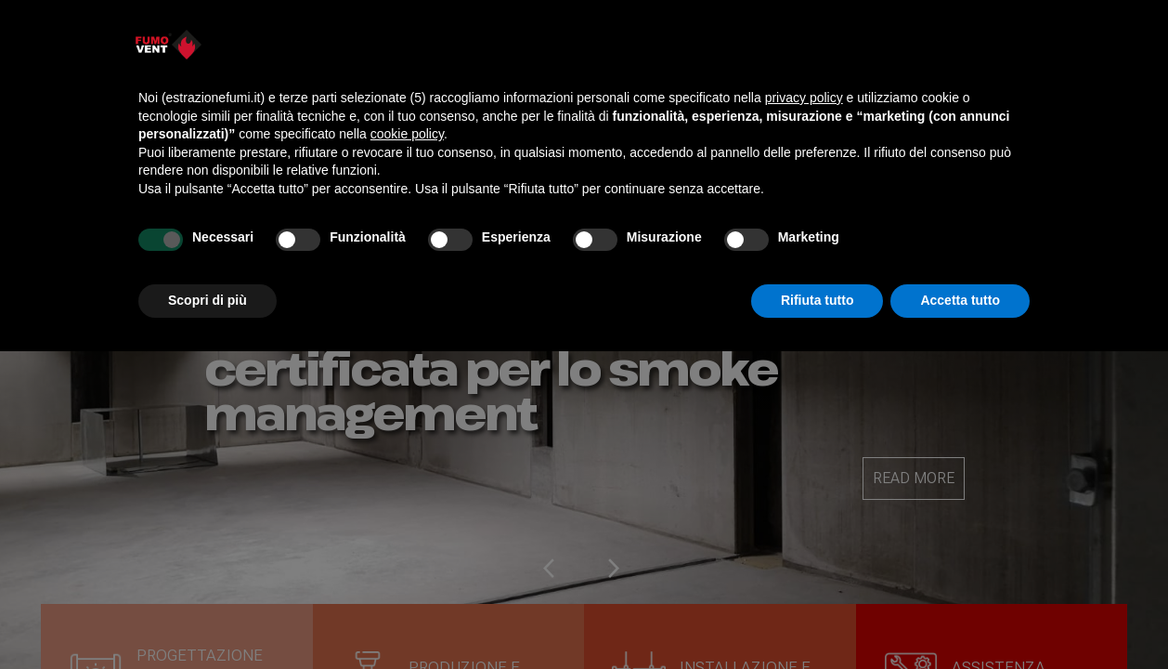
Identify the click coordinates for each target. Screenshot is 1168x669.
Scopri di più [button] (207, 300)
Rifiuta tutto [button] (817, 300)
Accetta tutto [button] (960, 300)
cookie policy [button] (407, 133)
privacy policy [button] (804, 97)
